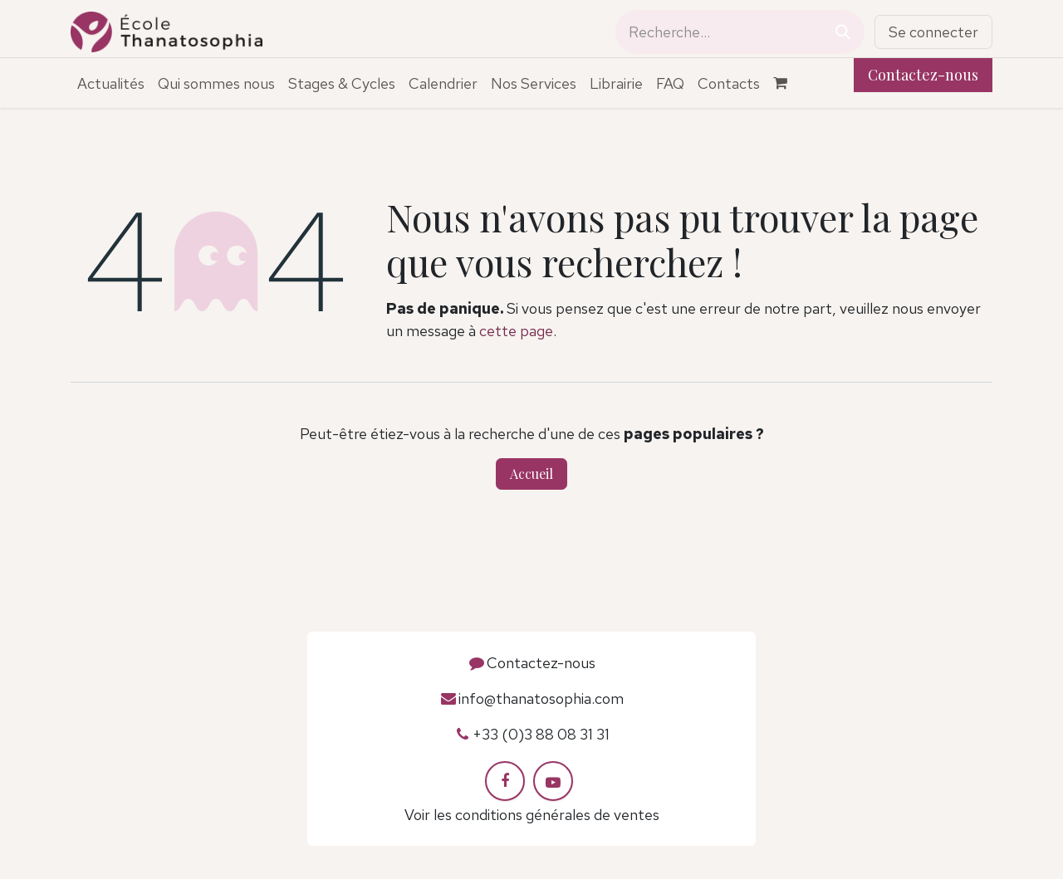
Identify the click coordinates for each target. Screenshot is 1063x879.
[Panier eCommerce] (788, 83)
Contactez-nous (923, 75)
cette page (516, 330)
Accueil (531, 473)
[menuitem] (111, 83)
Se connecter (933, 32)
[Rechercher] (843, 32)
